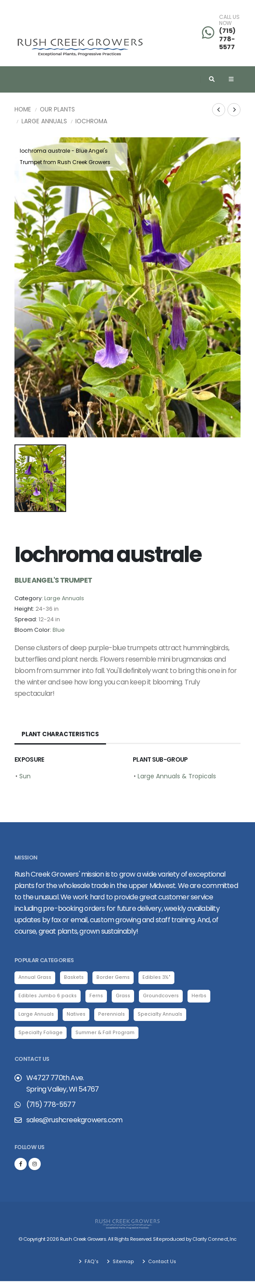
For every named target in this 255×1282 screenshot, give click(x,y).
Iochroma (91, 121)
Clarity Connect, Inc (214, 1240)
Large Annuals (44, 121)
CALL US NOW (229, 20)
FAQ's (91, 1262)
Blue (59, 630)
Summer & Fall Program (103, 1033)
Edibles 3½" (157, 977)
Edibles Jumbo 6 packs (47, 996)
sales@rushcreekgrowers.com (74, 1121)
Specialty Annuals (162, 1014)
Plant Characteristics (61, 734)
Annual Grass (36, 977)
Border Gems (115, 977)
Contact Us (161, 1262)
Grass (123, 996)
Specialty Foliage (39, 1033)
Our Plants (57, 109)
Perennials (113, 1014)
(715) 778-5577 (227, 38)
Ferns (96, 996)
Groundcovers (162, 996)
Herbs (199, 996)
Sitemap (123, 1262)
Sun (25, 776)
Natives (77, 1014)
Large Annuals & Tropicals (177, 776)
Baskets (76, 977)
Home (22, 109)
